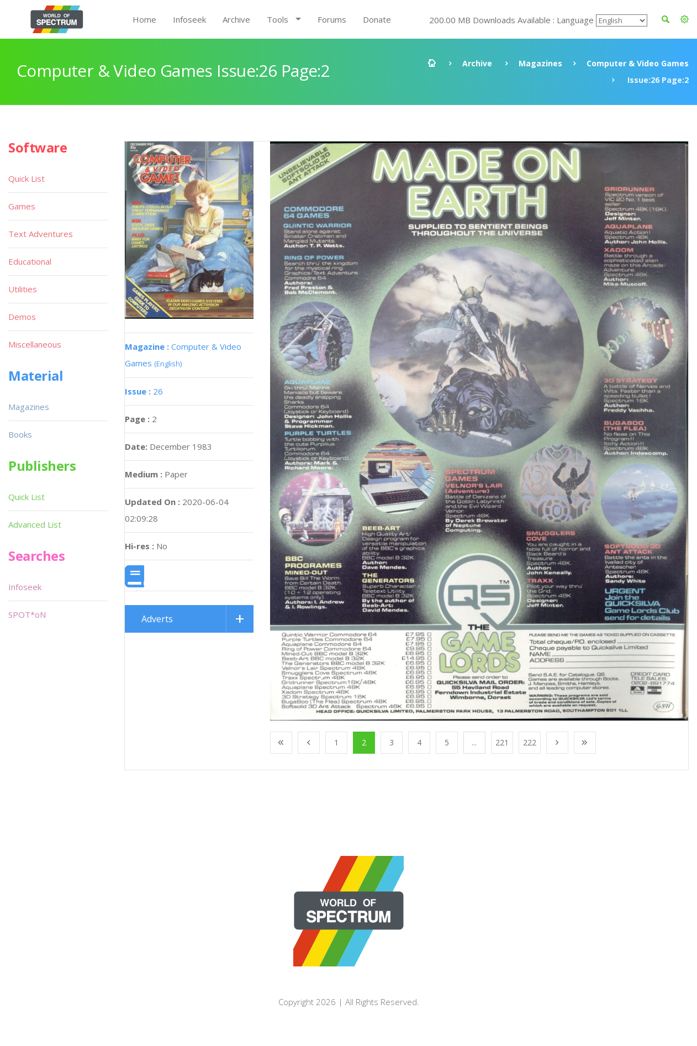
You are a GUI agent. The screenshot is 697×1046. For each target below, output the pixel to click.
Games (21, 206)
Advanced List (34, 524)
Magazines (540, 63)
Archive (236, 19)
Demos (22, 316)
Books (20, 434)
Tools (277, 19)
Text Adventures (40, 233)
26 (144, 391)
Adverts (157, 619)
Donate (377, 19)
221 (502, 742)
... (474, 742)
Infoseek (189, 19)
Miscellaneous (34, 344)
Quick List (26, 178)
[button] (684, 19)
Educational (29, 261)
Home (144, 19)
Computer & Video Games (638, 63)
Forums (332, 19)
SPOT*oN (27, 614)
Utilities (22, 289)
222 (529, 742)
